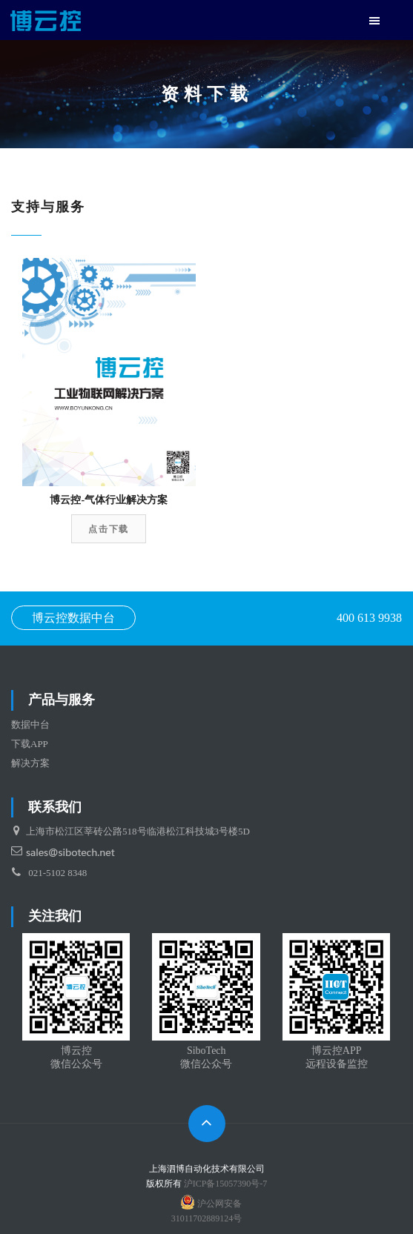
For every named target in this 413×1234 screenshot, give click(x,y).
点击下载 (108, 529)
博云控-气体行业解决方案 (109, 499)
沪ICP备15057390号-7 (226, 1183)
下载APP (29, 743)
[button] (374, 22)
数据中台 (30, 724)
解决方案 (30, 763)
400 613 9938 (369, 617)
